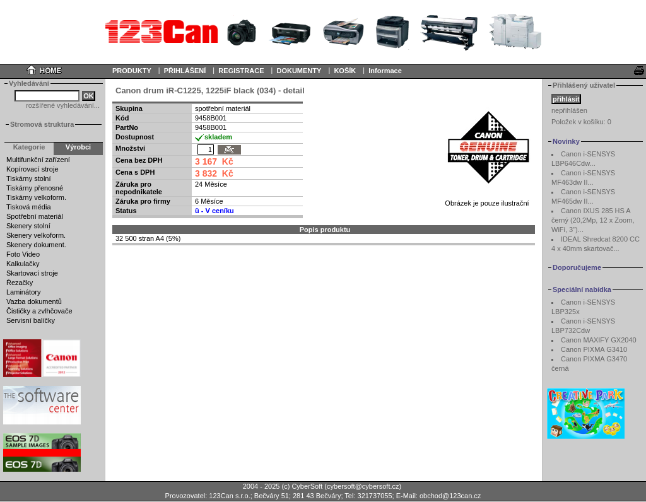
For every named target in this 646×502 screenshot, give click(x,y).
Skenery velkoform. (36, 235)
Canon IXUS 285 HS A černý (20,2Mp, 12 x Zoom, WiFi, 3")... (592, 220)
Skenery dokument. (36, 244)
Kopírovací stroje (32, 169)
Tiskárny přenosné (34, 188)
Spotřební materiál (34, 216)
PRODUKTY (131, 70)
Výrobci (78, 147)
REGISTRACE (241, 70)
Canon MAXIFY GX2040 (599, 340)
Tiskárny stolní (28, 178)
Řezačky (19, 282)
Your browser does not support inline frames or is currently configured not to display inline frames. (323, 31)
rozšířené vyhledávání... (63, 105)
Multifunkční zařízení (38, 159)
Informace (385, 70)
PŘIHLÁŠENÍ (185, 70)
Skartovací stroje (32, 273)
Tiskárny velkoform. (36, 197)
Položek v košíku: (581, 122)
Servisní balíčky (30, 320)
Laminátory (23, 292)
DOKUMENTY (298, 70)
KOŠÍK (345, 70)
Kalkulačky (23, 263)
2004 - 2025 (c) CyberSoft (283, 486)
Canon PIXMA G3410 (594, 349)
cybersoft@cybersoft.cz (363, 486)
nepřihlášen (569, 110)
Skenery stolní (28, 226)
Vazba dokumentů (34, 301)
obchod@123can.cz (450, 495)
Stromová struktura (42, 124)
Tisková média (28, 207)
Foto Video (23, 254)
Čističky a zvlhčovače (39, 311)
